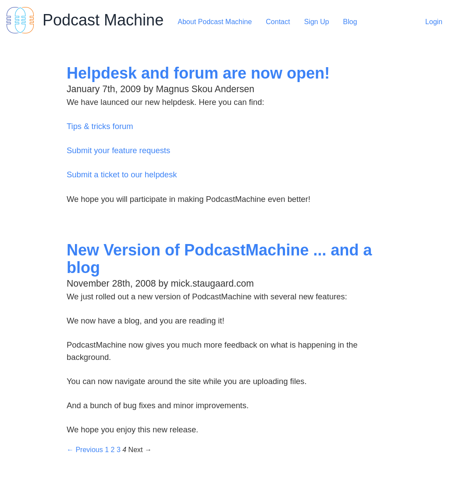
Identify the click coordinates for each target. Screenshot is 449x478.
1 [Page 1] (107, 449)
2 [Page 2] (113, 449)
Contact (278, 21)
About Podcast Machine (215, 21)
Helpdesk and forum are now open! (198, 73)
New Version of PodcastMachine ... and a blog (219, 259)
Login (433, 21)
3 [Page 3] (119, 449)
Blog (350, 21)
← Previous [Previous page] (85, 449)
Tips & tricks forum (100, 126)
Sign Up (316, 21)
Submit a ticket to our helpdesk (122, 174)
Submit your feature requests (118, 150)
